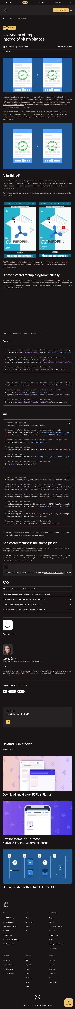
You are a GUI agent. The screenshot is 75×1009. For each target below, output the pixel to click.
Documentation (8, 965)
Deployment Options (56, 944)
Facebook (52, 982)
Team (28, 969)
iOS (20, 535)
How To (20, 691)
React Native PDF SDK (10, 927)
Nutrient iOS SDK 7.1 (37, 112)
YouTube (52, 969)
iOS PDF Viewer (8, 935)
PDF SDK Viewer (8, 922)
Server (28, 927)
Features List (53, 935)
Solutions (29, 931)
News (51, 940)
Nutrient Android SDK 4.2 (53, 572)
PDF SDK (6, 931)
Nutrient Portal (8, 969)
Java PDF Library (8, 918)
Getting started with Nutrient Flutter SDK (29, 887)
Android (12, 535)
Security (29, 965)
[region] (37, 360)
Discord (52, 973)
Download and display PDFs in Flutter (27, 794)
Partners (29, 978)
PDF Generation (8, 944)
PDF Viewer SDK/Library (11, 940)
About (28, 961)
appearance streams (55, 114)
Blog (50, 918)
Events (51, 922)
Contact (52, 961)
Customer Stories (55, 927)
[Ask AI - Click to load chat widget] (68, 1002)
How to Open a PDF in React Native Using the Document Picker (25, 841)
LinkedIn (52, 965)
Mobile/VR (29, 922)
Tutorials (52, 931)
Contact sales (61, 10)
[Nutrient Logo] (4, 10)
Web (27, 918)
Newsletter (53, 948)
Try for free (6, 961)
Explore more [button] (9, 749)
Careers (28, 973)
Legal (27, 982)
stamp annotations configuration (15, 560)
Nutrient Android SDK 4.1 (15, 112)
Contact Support (8, 973)
